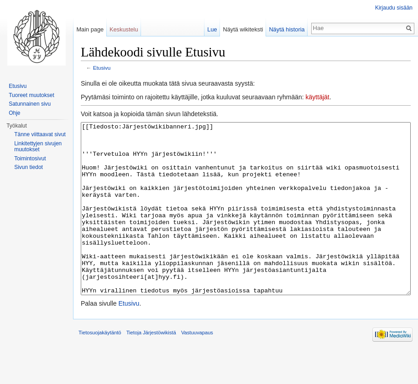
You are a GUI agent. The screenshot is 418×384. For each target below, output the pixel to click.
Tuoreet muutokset (31, 95)
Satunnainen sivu (30, 104)
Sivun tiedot (28, 167)
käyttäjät (317, 97)
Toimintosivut (30, 158)
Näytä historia (286, 29)
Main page (90, 29)
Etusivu (102, 68)
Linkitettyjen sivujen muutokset (38, 146)
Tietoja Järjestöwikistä (151, 366)
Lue (212, 29)
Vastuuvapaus (197, 366)
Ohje (14, 113)
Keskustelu (124, 29)
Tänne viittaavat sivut (40, 134)
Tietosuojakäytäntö (99, 366)
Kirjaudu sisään (394, 8)
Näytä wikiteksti (243, 29)
